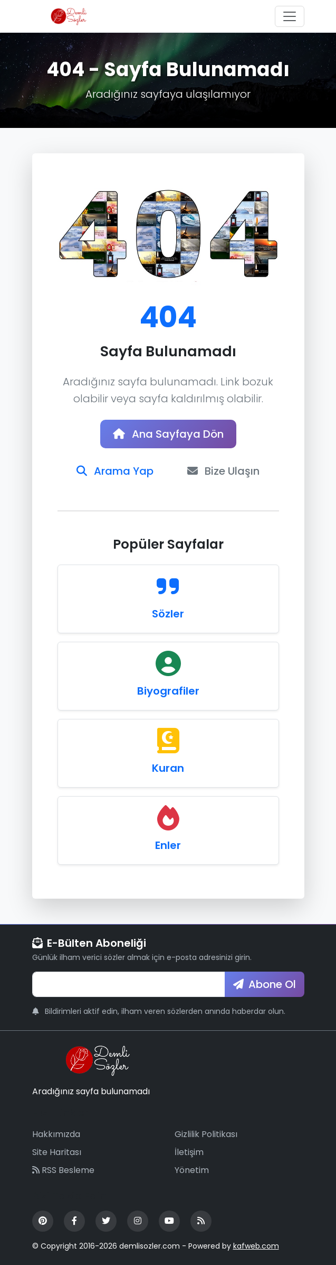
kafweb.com (256, 1246)
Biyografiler (168, 691)
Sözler (168, 613)
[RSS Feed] (201, 1221)
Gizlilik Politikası (206, 1134)
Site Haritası (56, 1152)
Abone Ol (264, 984)
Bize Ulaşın (223, 471)
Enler (168, 845)
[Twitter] (106, 1221)
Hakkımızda (56, 1134)
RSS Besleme (63, 1170)
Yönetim (192, 1170)
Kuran (168, 768)
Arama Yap (114, 471)
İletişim (189, 1152)
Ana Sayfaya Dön (168, 434)
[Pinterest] (42, 1221)
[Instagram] (137, 1221)
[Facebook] (74, 1221)
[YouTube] (169, 1221)
